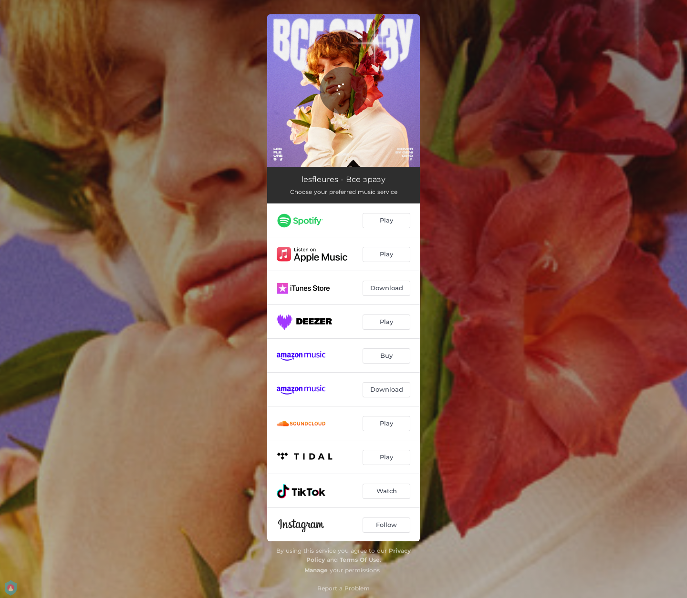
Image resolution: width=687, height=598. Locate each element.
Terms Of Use (360, 559)
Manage (316, 570)
